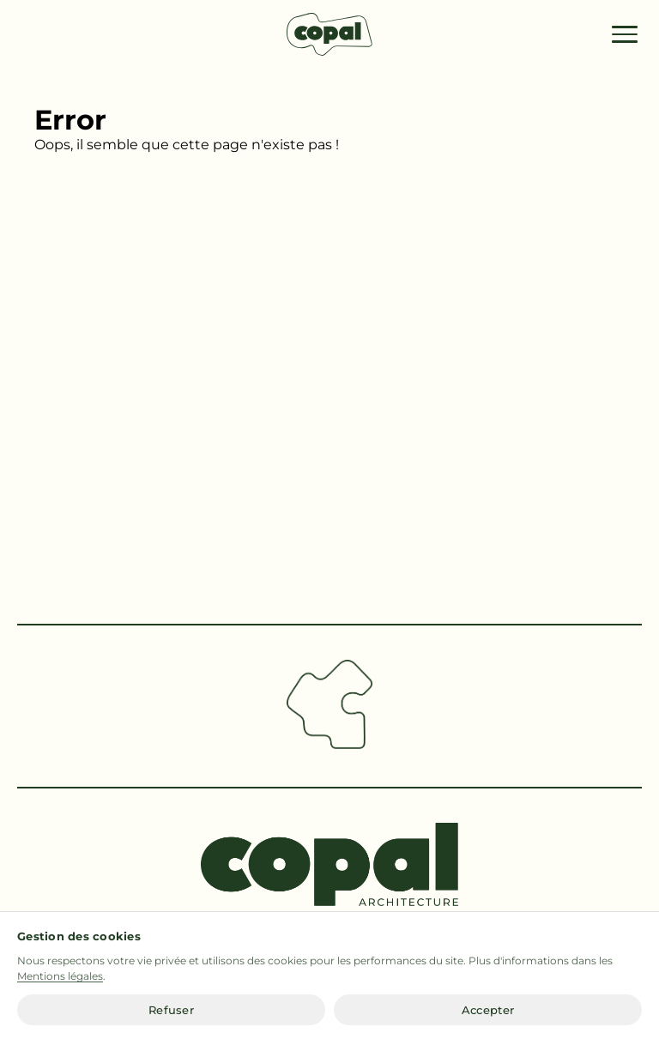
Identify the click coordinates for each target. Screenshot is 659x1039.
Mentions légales (60, 977)
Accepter (488, 1011)
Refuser (171, 1011)
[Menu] (625, 34)
